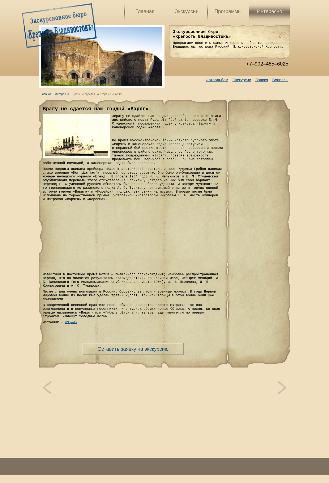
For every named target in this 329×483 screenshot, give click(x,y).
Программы (228, 11)
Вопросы (280, 80)
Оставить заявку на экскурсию (133, 349)
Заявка (261, 80)
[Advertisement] (164, 451)
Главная (144, 11)
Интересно (269, 11)
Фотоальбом (217, 80)
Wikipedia (71, 322)
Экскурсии (187, 11)
